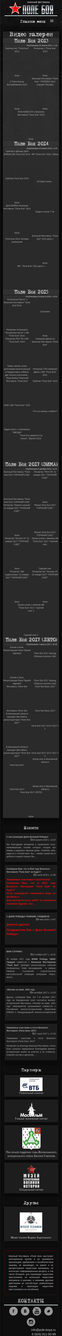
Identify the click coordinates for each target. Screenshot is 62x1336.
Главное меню (33, 21)
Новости (31, 828)
